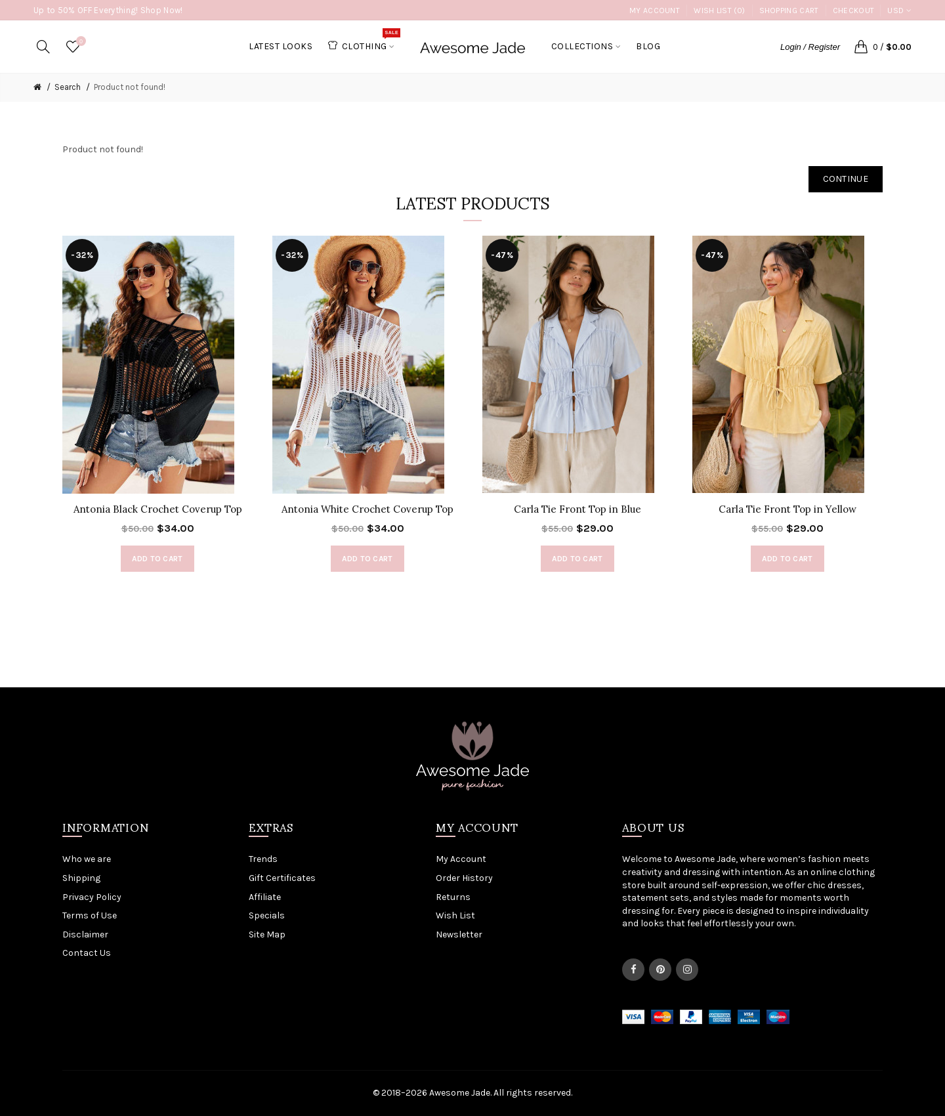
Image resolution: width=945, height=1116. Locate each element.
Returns (453, 897)
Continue (845, 178)
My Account (654, 10)
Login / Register (810, 47)
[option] (157, 410)
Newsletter (459, 934)
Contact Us (86, 952)
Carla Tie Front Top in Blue (577, 509)
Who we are (86, 859)
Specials (267, 915)
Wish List (455, 915)
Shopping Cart (789, 10)
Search (67, 87)
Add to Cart (157, 558)
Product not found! (129, 87)
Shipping (81, 878)
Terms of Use (89, 915)
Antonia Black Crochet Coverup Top (158, 509)
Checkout (853, 10)
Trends (263, 859)
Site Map (267, 934)
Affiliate (265, 897)
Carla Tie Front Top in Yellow (787, 509)
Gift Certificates (282, 878)
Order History (464, 878)
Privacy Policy (91, 897)
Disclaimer (85, 934)
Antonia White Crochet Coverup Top (367, 509)
